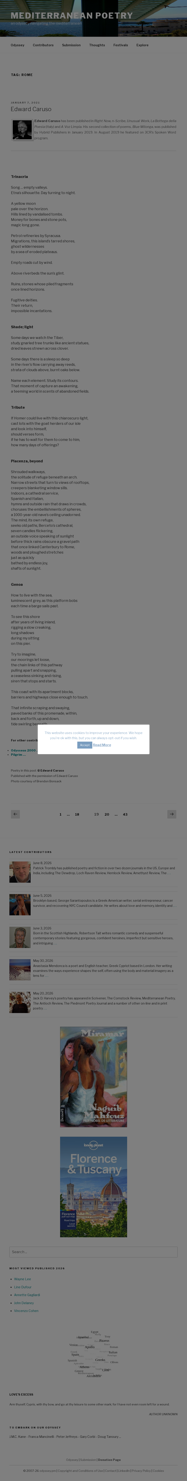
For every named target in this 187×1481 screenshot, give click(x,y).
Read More (102, 745)
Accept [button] (85, 745)
